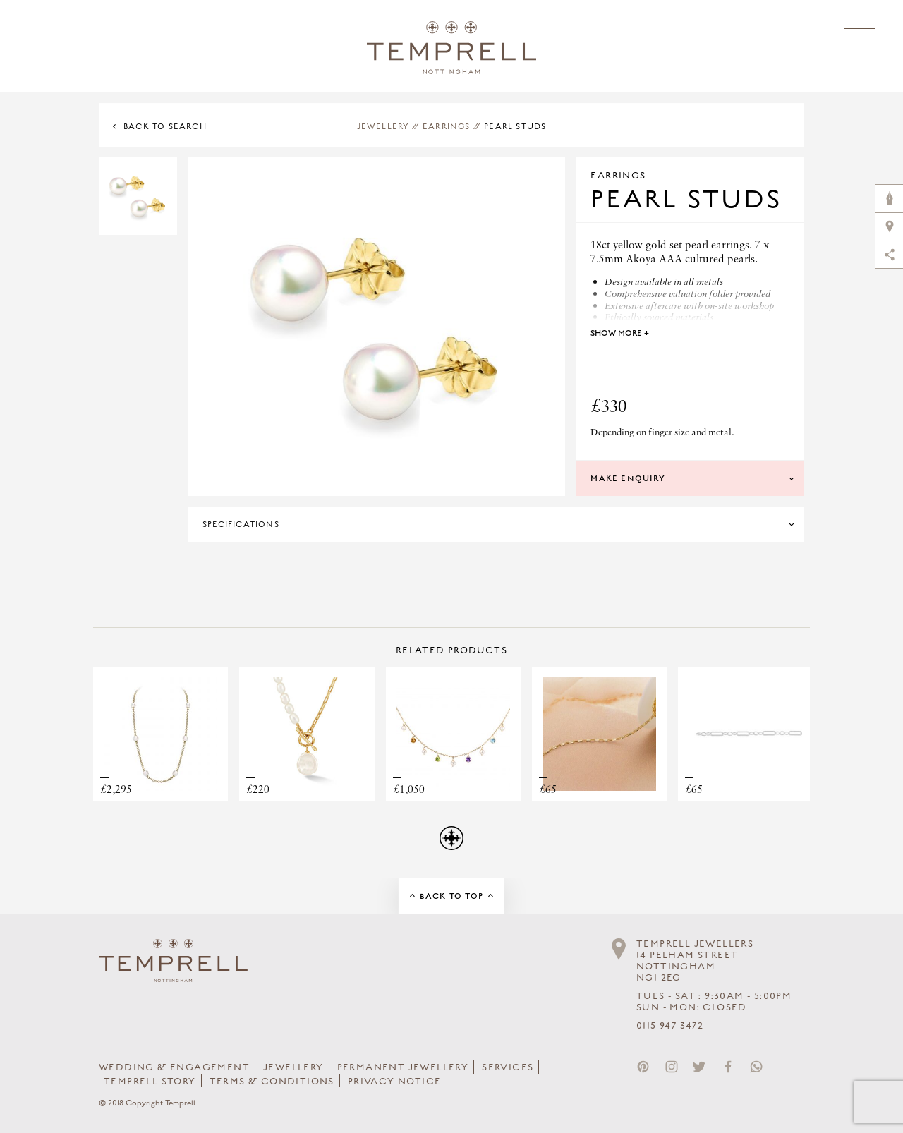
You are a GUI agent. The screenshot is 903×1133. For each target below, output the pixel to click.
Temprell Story (150, 1081)
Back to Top (451, 896)
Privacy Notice (395, 1081)
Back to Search (165, 126)
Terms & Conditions (272, 1081)
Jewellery (383, 126)
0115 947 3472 (669, 1025)
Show (619, 333)
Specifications (240, 524)
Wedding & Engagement (174, 1067)
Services (507, 1067)
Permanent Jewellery (403, 1067)
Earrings (447, 126)
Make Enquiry (627, 478)
